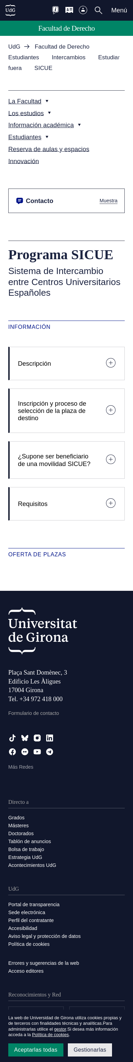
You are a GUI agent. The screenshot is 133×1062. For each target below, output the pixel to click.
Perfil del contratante (31, 920)
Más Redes (20, 767)
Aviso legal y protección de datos (44, 936)
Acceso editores (25, 971)
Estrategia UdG (25, 857)
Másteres (18, 825)
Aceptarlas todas (36, 1050)
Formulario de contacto (33, 713)
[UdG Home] (10, 10)
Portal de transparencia (34, 904)
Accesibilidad (22, 928)
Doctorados (21, 833)
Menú (119, 10)
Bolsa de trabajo (26, 849)
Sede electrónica (26, 912)
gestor (60, 1029)
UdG (14, 46)
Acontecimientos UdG (32, 865)
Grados (16, 817)
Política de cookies (29, 944)
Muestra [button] (108, 200)
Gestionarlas (90, 1050)
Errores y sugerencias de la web (43, 963)
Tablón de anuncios (29, 841)
